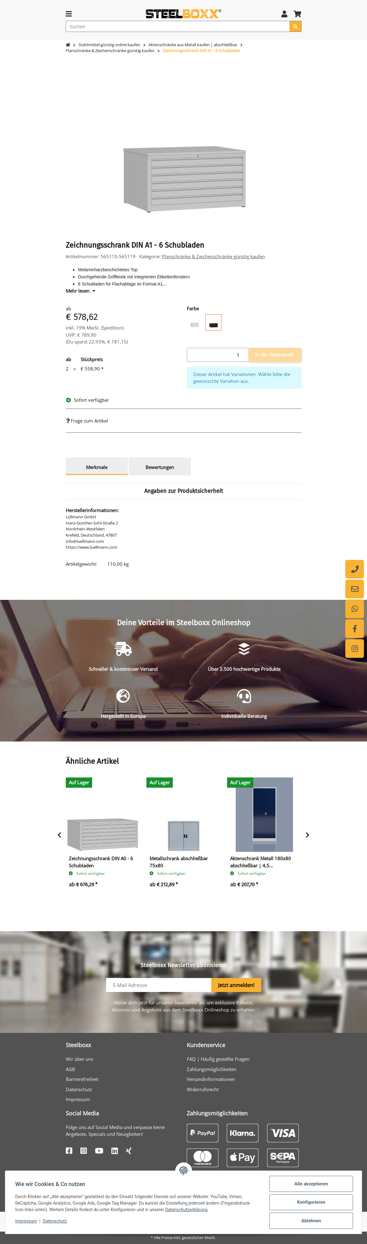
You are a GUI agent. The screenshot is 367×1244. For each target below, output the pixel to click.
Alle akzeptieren (311, 1184)
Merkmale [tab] (96, 467)
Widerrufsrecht (203, 1089)
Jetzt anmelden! (236, 985)
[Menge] (218, 355)
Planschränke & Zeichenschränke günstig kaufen (213, 256)
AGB (70, 1069)
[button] (284, 14)
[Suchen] (178, 26)
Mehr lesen (80, 291)
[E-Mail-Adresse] (159, 985)
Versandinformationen (211, 1079)
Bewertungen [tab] (159, 467)
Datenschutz (79, 1089)
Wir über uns (79, 1059)
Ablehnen (311, 1221)
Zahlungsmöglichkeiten (211, 1069)
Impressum (78, 1099)
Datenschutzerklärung (186, 1209)
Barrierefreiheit (82, 1079)
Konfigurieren (311, 1202)
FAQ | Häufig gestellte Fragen (218, 1059)
